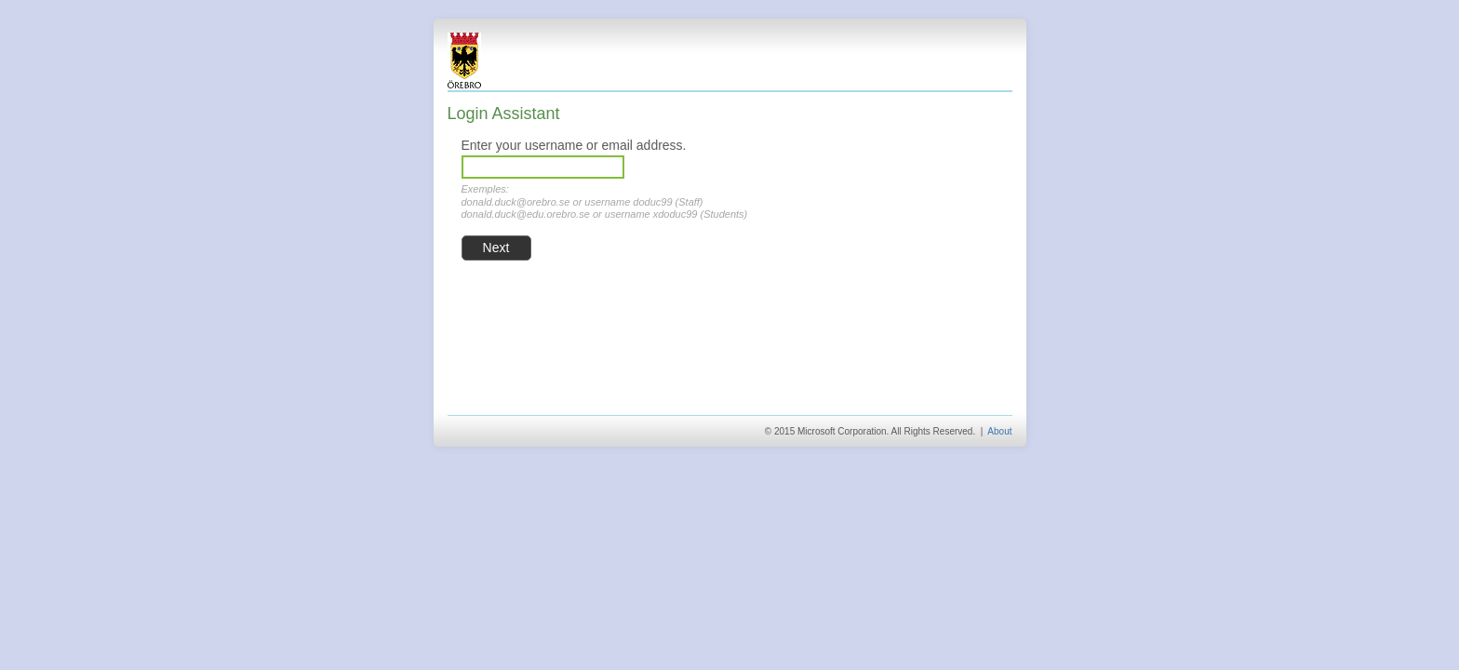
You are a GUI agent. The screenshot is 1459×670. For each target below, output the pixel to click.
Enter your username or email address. (574, 145)
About (999, 431)
